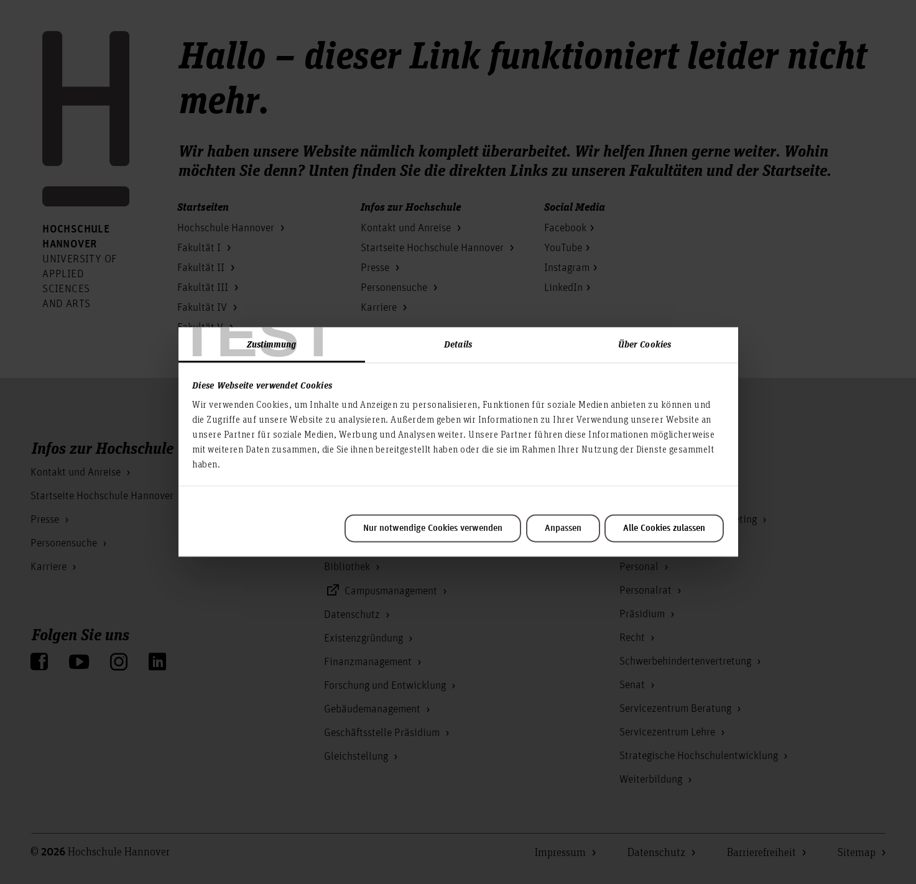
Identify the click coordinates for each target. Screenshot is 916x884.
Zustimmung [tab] (272, 344)
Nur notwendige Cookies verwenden (432, 528)
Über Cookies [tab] (644, 344)
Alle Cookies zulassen (664, 528)
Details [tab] (458, 344)
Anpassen (563, 528)
